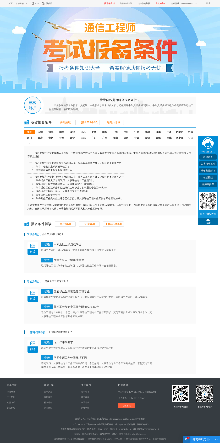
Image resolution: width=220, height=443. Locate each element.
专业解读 (89, 224)
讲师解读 (65, 122)
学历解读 (65, 224)
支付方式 (11, 402)
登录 (208, 3)
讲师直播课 (208, 184)
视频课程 (48, 402)
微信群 (47, 3)
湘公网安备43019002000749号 (146, 429)
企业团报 (48, 408)
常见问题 (85, 397)
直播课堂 (48, 397)
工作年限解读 (113, 224)
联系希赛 (85, 402)
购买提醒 (11, 408)
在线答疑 (208, 177)
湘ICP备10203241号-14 (120, 429)
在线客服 (126, 405)
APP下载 (11, 397)
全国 (190, 138)
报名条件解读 (89, 122)
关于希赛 (85, 392)
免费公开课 (113, 122)
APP (35, 3)
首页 (10, 3)
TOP (208, 222)
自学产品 (48, 392)
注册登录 (11, 392)
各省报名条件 (208, 163)
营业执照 (85, 408)
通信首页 (208, 157)
